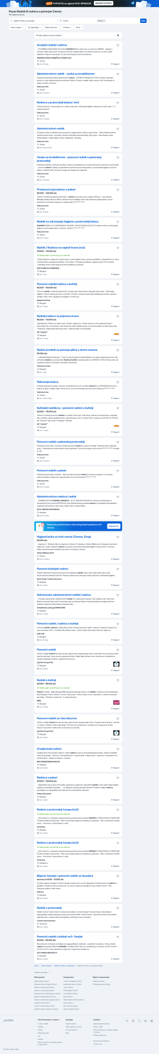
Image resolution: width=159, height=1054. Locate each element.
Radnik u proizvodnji (49, 907)
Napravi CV (113, 526)
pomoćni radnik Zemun (71, 1009)
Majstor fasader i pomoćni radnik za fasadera (65, 875)
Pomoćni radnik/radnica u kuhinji (57, 284)
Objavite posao (71, 1024)
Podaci (40, 1030)
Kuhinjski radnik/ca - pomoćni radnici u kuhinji (65, 408)
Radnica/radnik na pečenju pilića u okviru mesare (67, 349)
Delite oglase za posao (74, 1027)
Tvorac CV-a (97, 1044)
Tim (39, 1036)
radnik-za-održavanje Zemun (44, 987)
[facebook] (127, 1021)
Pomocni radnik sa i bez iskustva (57, 718)
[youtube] (152, 1021)
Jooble (16, 1049)
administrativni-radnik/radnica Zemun (47, 993)
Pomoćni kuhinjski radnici (52, 568)
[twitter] (139, 1021)
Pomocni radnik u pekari (51, 470)
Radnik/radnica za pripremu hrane (58, 316)
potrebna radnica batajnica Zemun (46, 1009)
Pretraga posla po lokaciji (101, 984)
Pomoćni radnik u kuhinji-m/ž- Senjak (60, 936)
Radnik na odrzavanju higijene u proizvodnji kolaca (68, 221)
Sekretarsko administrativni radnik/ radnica (64, 594)
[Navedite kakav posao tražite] (33, 21)
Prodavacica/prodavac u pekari (56, 189)
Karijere (40, 1039)
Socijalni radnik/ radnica (52, 45)
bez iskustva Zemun (70, 1006)
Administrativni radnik (50, 128)
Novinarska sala (43, 1033)
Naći (143, 21)
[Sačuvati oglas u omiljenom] (117, 45)
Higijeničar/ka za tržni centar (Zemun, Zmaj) (64, 536)
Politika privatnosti (99, 1035)
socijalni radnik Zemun (42, 1003)
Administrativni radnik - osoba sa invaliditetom (66, 73)
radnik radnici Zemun (41, 981)
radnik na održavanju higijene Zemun (47, 1000)
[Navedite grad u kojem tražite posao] (82, 21)
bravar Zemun (68, 1003)
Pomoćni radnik (46, 649)
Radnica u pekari (47, 777)
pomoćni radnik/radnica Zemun (45, 997)
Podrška (40, 1027)
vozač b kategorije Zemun (72, 981)
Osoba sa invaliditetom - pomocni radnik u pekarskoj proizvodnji (69, 159)
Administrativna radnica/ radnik (56, 496)
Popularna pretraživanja (101, 1024)
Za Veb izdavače (71, 1030)
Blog (67, 1033)
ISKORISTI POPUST (103, 3)
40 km (101, 20)
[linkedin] (145, 1021)
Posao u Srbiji (98, 1027)
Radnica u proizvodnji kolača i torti (58, 102)
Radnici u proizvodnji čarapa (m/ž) (58, 809)
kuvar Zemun (68, 997)
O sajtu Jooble (43, 1024)
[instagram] (133, 1021)
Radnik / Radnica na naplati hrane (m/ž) (61, 247)
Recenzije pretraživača (101, 1041)
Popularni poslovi (98, 981)
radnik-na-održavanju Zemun (44, 990)
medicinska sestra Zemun (72, 984)
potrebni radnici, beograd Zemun (45, 984)
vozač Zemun (68, 987)
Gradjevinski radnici (49, 748)
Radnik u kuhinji (46, 680)
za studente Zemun (70, 993)
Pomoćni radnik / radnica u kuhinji (57, 623)
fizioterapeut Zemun (70, 990)
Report (115, 64)
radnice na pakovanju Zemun (44, 1006)
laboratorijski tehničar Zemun (73, 1000)
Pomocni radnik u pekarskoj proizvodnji (61, 441)
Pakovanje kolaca (47, 381)
